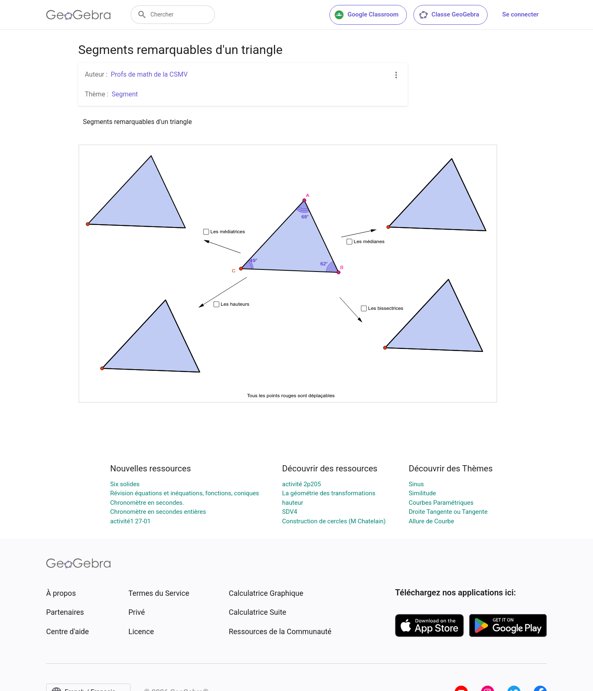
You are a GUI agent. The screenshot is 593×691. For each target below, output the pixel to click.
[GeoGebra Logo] (78, 15)
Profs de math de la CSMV (149, 74)
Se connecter (520, 14)
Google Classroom (366, 15)
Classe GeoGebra (448, 15)
